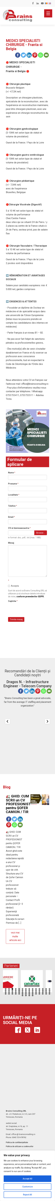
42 (49, 992)
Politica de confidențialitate (17, 1142)
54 (43, 994)
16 (9, 990)
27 (46, 990)
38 (36, 992)
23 (32, 990)
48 (22, 994)
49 (26, 994)
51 (32, 994)
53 (39, 994)
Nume (11, 472)
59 (29, 995)
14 (49, 989)
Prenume (13, 484)
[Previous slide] (7, 721)
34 (22, 992)
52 (36, 994)
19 (19, 990)
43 (5, 994)
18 (16, 990)
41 (46, 992)
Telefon (12, 506)
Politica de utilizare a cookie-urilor (19, 1146)
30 (9, 992)
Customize (27, 1186)
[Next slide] (47, 721)
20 (22, 990)
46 (16, 994)
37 (32, 992)
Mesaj (11, 543)
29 (5, 992)
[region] (27, 1175)
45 (12, 994)
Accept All (27, 1178)
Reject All (27, 1194)
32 (16, 992)
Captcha (13, 601)
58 (26, 995)
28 (49, 990)
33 (19, 992)
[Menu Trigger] (48, 13)
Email (11, 517)
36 (29, 992)
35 (26, 992)
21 (26, 990)
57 (22, 995)
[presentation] (30, 609)
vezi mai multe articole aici (15, 936)
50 (29, 994)
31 (12, 992)
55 (46, 994)
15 (5, 990)
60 (32, 995)
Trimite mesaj (16, 619)
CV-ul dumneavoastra (19, 528)
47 (19, 994)
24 (36, 990)
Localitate (13, 495)
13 (46, 989)
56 (49, 994)
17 (12, 990)
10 (36, 989)
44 (9, 994)
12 (43, 989)
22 (29, 990)
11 (39, 989)
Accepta (13, 586)
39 (39, 992)
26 (43, 990)
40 (43, 992)
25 (39, 990)
